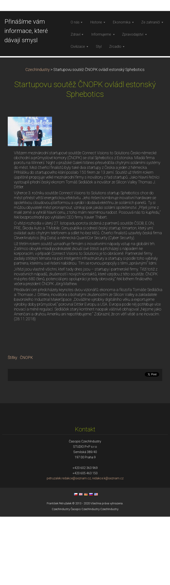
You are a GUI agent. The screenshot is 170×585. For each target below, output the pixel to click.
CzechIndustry (37, 138)
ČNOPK (26, 426)
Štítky (12, 426)
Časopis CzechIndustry (85, 577)
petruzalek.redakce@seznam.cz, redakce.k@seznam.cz (85, 547)
